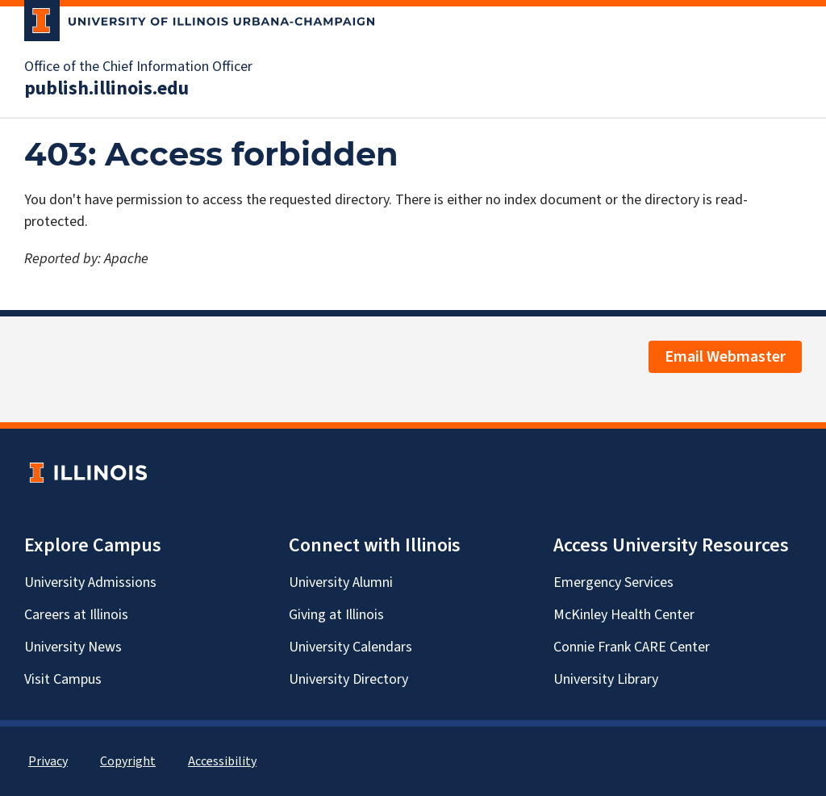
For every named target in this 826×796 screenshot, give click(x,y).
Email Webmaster (725, 357)
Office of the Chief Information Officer (138, 67)
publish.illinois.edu (106, 89)
